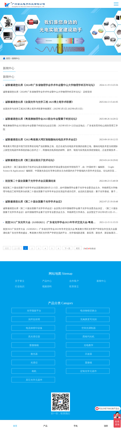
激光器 (34, 354)
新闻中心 (16, 58)
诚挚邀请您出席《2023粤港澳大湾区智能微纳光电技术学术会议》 (41, 139)
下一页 (67, 248)
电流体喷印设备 (34, 328)
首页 (8, 58)
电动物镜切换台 (88, 310)
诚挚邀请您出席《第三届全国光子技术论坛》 (30, 160)
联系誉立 (74, 286)
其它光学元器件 (34, 380)
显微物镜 (34, 345)
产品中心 (47, 281)
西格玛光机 (88, 336)
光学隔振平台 (34, 310)
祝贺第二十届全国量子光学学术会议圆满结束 (30, 181)
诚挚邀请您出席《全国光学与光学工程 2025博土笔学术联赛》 (39, 102)
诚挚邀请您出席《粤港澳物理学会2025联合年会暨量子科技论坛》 (41, 119)
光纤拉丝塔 (34, 319)
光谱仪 (34, 362)
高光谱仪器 (34, 336)
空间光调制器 (88, 328)
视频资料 (47, 286)
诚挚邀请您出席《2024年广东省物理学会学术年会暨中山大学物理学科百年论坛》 (50, 85)
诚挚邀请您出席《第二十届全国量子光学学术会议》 (34, 201)
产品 (45, 424)
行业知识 (19, 286)
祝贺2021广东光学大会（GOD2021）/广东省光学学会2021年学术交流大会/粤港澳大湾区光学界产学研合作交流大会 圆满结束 (51, 222)
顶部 (106, 424)
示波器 (88, 354)
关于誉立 (19, 281)
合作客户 (74, 281)
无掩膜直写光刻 (88, 319)
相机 (34, 371)
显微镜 (88, 362)
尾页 (78, 248)
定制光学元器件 (88, 371)
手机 (76, 424)
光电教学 (88, 345)
